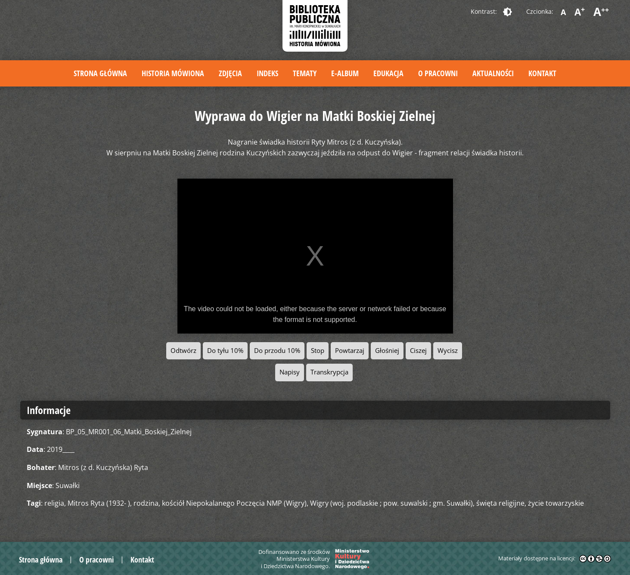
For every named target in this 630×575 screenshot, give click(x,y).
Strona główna (100, 73)
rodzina (145, 503)
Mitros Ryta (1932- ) (99, 503)
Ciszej (418, 350)
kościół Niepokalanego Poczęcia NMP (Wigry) (234, 503)
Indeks (267, 73)
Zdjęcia (230, 73)
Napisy (289, 372)
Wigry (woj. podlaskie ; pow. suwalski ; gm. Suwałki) (391, 503)
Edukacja (388, 73)
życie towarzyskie (556, 503)
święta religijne (500, 503)
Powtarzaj (349, 350)
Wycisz (448, 350)
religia (54, 503)
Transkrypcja (329, 372)
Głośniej (387, 350)
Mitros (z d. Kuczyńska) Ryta (103, 467)
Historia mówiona (173, 73)
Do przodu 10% (277, 350)
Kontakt (542, 73)
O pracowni (438, 73)
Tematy (305, 73)
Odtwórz (183, 350)
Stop (317, 350)
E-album (345, 73)
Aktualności (493, 73)
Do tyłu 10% (225, 350)
